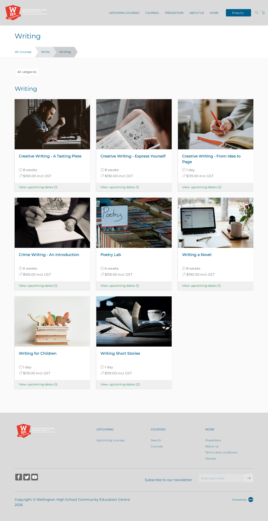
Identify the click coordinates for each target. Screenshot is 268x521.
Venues (210, 458)
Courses (152, 12)
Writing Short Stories (120, 353)
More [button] (214, 12)
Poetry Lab (110, 254)
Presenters (174, 12)
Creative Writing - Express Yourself (132, 156)
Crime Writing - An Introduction (49, 254)
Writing (65, 52)
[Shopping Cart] (263, 12)
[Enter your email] (221, 478)
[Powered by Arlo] (242, 499)
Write (45, 52)
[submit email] (249, 478)
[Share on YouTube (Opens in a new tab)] (34, 477)
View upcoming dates (38, 187)
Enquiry (238, 12)
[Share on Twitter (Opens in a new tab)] (26, 477)
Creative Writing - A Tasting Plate (50, 156)
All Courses (23, 52)
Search (156, 440)
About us (196, 12)
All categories (27, 72)
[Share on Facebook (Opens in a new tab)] (18, 477)
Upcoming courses (124, 12)
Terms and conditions (221, 452)
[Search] (256, 12)
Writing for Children (38, 353)
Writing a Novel (196, 254)
